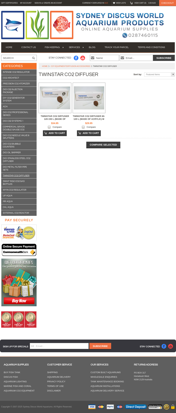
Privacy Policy (56, 381)
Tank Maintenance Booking (107, 381)
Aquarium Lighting (15, 381)
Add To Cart (57, 133)
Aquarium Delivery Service (107, 390)
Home (45, 66)
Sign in (38, 3)
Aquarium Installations (105, 386)
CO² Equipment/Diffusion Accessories (70, 66)
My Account (26, 3)
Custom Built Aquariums (106, 372)
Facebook (76, 57)
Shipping (52, 372)
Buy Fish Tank (12, 372)
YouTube (82, 57)
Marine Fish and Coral (17, 386)
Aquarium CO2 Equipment (19, 390)
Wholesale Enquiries (104, 377)
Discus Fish (11, 377)
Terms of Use (55, 386)
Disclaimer (54, 390)
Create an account (53, 3)
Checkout (167, 3)
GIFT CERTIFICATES (9, 3)
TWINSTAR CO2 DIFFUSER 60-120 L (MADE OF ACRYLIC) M (89, 117)
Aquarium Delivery (59, 377)
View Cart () (145, 3)
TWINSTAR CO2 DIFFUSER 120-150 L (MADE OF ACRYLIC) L (55, 119)
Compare (57, 127)
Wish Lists (121, 3)
